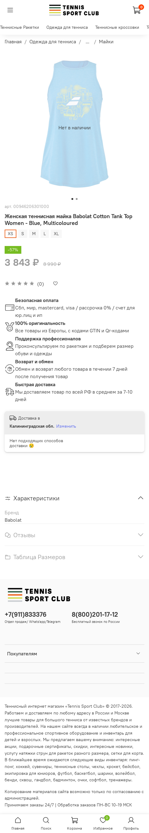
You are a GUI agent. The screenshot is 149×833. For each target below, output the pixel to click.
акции (10, 746)
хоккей (23, 766)
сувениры (42, 766)
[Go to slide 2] (77, 199)
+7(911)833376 (26, 614)
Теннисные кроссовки (117, 27)
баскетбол (84, 773)
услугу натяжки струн (26, 753)
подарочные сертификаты (45, 746)
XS (10, 233)
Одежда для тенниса (67, 27)
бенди (11, 780)
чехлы (98, 766)
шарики (105, 773)
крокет (113, 766)
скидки (80, 746)
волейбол (125, 773)
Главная (13, 41)
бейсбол (130, 766)
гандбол (42, 780)
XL (56, 233)
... (87, 41)
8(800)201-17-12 (95, 614)
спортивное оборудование (71, 733)
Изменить (66, 426)
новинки (124, 746)
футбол (64, 773)
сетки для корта (127, 753)
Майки (106, 41)
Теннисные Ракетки (19, 27)
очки (82, 780)
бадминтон (64, 780)
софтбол (97, 780)
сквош (25, 780)
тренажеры (120, 780)
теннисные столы (71, 766)
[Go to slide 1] (72, 199)
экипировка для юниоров (30, 773)
